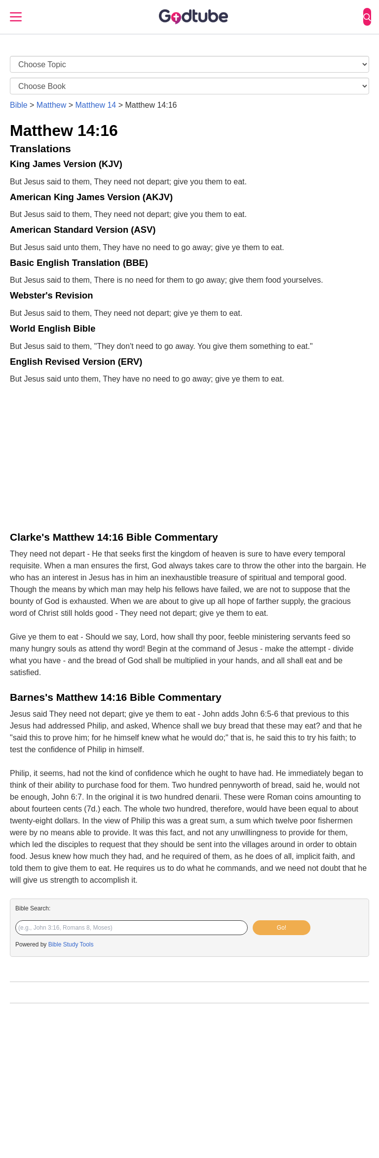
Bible (19, 105)
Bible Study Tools (71, 944)
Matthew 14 (96, 105)
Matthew (51, 105)
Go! (281, 927)
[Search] (367, 17)
